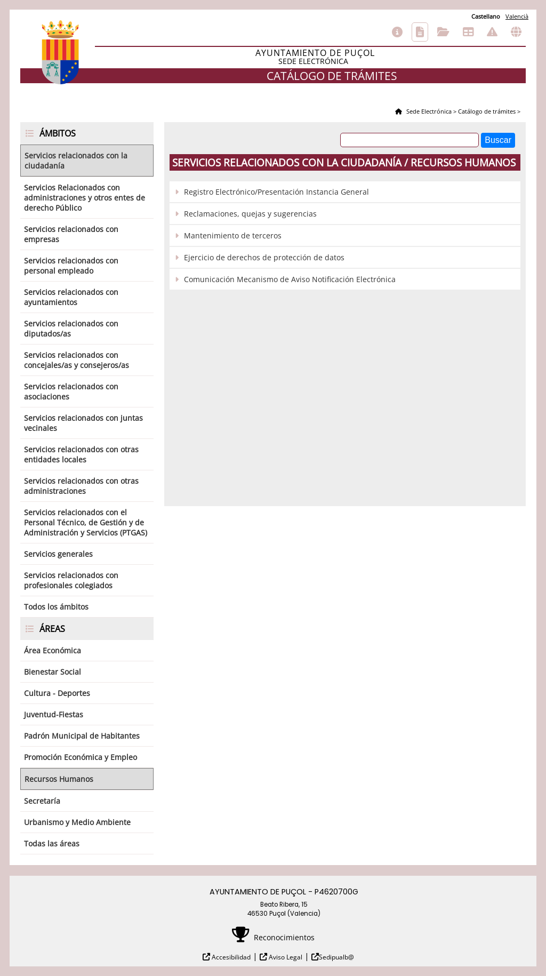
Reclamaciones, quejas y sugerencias (250, 214)
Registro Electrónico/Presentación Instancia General (276, 192)
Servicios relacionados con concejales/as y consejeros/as (76, 360)
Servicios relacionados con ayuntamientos (71, 297)
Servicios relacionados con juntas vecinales (83, 423)
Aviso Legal (284, 957)
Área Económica (52, 650)
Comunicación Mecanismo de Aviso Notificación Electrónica (290, 279)
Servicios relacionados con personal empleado (71, 265)
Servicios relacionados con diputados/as (71, 328)
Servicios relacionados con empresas (71, 234)
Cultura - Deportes (57, 693)
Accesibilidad (230, 957)
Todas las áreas (51, 843)
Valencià (516, 16)
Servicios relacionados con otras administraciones (81, 486)
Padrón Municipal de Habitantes (82, 736)
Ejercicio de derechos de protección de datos (264, 257)
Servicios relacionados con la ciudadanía (76, 160)
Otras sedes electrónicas (516, 32)
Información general (397, 32)
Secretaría (42, 801)
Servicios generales (58, 554)
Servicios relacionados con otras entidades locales (81, 454)
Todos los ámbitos (56, 607)
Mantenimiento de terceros (233, 235)
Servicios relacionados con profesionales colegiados (71, 580)
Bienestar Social (52, 672)
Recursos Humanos (59, 779)
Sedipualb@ (336, 957)
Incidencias (492, 32)
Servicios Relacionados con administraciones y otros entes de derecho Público (84, 197)
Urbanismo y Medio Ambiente (77, 822)
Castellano (485, 16)
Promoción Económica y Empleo (80, 757)
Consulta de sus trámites (443, 32)
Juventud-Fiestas (53, 714)
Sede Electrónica (428, 111)
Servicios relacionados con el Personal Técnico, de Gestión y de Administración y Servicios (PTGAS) (85, 522)
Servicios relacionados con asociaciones (71, 391)
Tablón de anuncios (468, 32)
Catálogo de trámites (420, 32)
